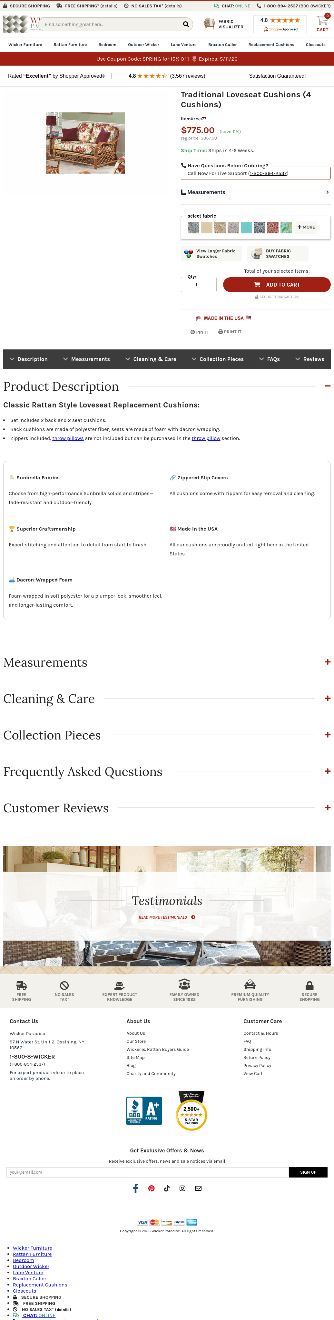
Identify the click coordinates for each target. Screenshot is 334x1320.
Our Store (136, 1040)
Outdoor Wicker (143, 44)
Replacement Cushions (271, 44)
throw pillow (206, 438)
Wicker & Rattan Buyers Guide (158, 1048)
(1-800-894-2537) (27, 1063)
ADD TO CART (277, 284)
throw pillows (68, 438)
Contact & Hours (260, 1032)
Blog (131, 1064)
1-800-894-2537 (268, 173)
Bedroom (107, 44)
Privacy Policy (257, 1064)
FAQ (247, 1040)
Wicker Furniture (25, 44)
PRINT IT (229, 331)
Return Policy (256, 1056)
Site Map (136, 1056)
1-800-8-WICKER (32, 1055)
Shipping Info (257, 1048)
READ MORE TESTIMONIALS (167, 916)
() (109, 5)
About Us (136, 1032)
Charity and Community (151, 1072)
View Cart (252, 1072)
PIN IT (194, 331)
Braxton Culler (222, 44)
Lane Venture (184, 44)
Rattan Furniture (70, 44)
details (63, 1309)
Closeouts (316, 44)
